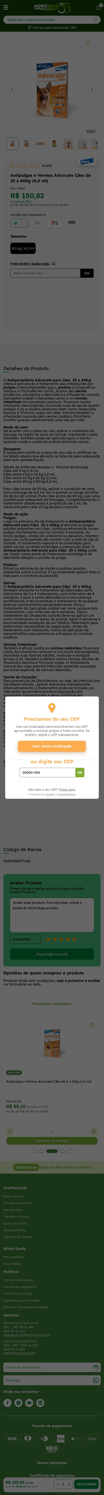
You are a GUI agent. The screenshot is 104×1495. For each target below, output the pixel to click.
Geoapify (50, 794)
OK (80, 772)
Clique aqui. (67, 789)
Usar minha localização (52, 746)
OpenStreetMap (66, 794)
